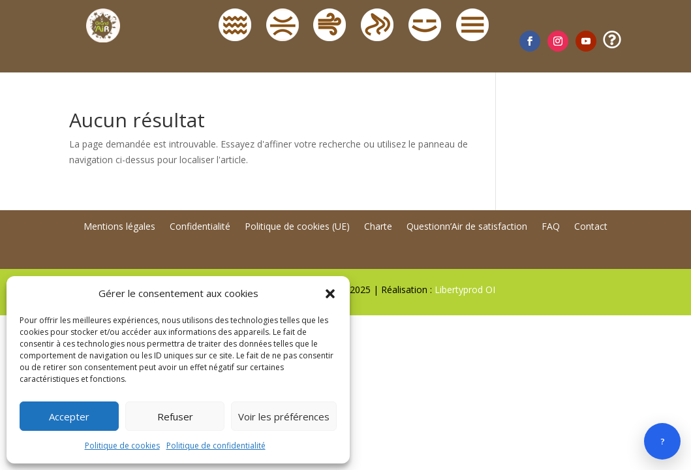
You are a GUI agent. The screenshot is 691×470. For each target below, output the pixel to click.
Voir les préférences (284, 416)
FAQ (551, 227)
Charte (378, 227)
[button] (330, 293)
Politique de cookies (122, 445)
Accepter (69, 416)
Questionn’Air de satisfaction (467, 227)
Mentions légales (119, 227)
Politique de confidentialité (216, 445)
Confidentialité (200, 227)
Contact (590, 227)
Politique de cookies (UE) (297, 227)
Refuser (175, 416)
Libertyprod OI (465, 289)
